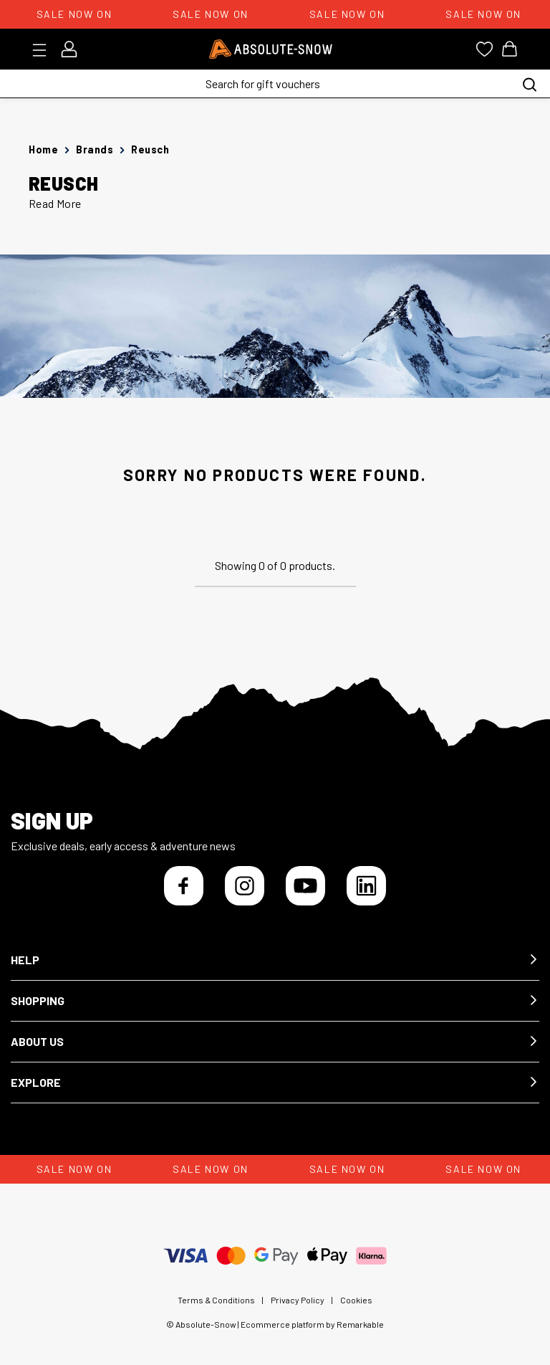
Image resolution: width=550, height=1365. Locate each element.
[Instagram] (244, 885)
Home (43, 149)
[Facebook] (183, 885)
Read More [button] (55, 203)
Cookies (356, 1300)
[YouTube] (305, 885)
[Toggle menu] (44, 50)
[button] (275, 960)
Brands (94, 149)
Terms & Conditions (216, 1300)
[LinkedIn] (366, 885)
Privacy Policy (297, 1300)
